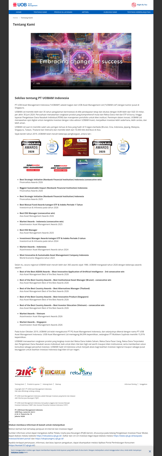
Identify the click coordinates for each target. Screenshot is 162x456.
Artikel (85, 12)
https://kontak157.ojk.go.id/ (21, 445)
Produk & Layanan (63, 12)
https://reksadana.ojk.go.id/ (49, 435)
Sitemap (58, 384)
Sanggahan (143, 384)
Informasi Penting (131, 384)
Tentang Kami (40, 12)
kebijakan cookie (17, 452)
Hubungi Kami (110, 12)
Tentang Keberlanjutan (138, 12)
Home (18, 12)
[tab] (19, 12)
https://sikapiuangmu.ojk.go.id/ (49, 438)
